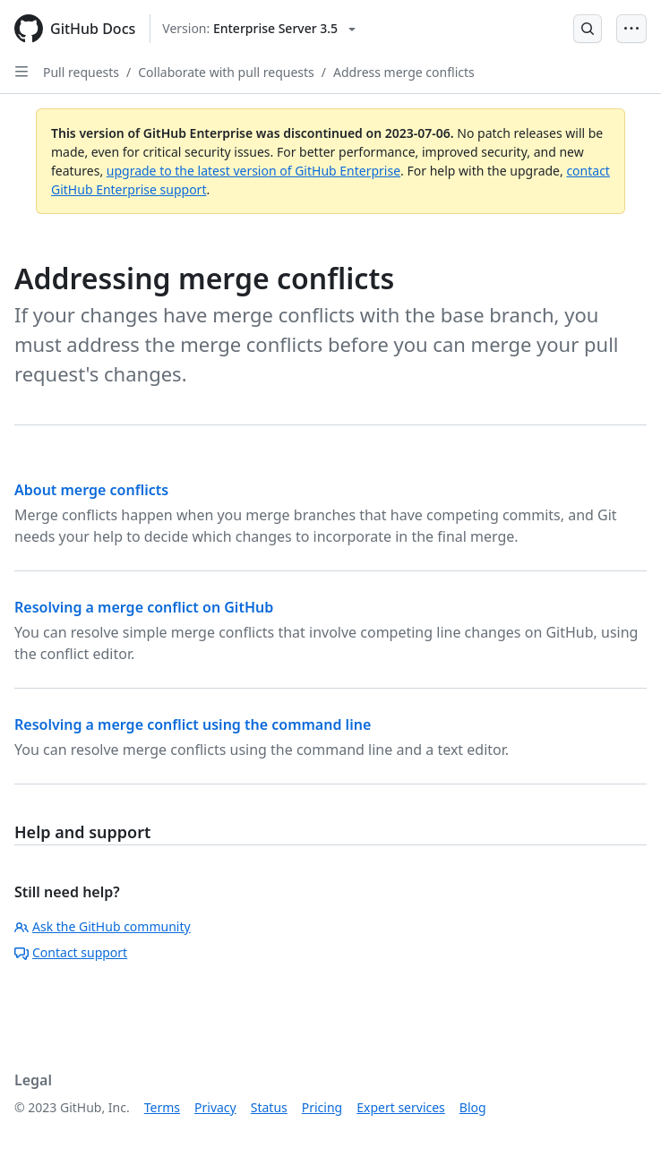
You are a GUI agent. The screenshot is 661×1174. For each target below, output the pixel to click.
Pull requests (81, 72)
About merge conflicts (91, 490)
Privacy (215, 1107)
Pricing (322, 1107)
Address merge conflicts (404, 72)
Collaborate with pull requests (226, 72)
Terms (162, 1107)
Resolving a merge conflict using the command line (192, 724)
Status (269, 1107)
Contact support (70, 952)
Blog (472, 1107)
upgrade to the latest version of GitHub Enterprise (253, 170)
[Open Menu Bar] (631, 28)
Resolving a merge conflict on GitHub (143, 607)
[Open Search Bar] (587, 28)
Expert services (400, 1107)
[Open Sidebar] (21, 71)
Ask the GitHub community (102, 926)
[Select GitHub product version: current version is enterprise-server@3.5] (258, 28)
